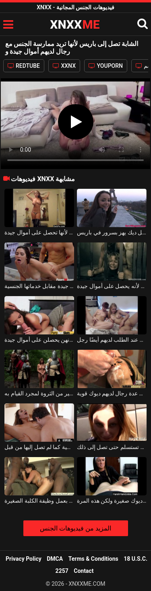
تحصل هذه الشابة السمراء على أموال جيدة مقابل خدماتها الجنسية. (39, 286)
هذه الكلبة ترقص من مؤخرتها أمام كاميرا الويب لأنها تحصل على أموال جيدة (39, 232)
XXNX (64, 66)
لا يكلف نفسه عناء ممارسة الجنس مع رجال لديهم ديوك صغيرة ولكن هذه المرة (112, 500)
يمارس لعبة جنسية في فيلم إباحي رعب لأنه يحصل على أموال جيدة (112, 286)
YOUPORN (106, 66)
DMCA (55, 558)
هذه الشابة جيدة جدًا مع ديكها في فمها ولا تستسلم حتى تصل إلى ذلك (112, 447)
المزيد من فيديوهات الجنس (75, 528)
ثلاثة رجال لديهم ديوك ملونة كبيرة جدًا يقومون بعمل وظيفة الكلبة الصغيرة (39, 500)
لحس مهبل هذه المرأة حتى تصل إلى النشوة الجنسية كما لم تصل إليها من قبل (39, 447)
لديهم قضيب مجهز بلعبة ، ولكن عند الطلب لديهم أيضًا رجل (112, 339)
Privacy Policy (23, 558)
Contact (83, 571)
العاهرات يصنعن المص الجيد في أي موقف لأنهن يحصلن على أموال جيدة (39, 339)
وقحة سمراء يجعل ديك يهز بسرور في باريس (112, 232)
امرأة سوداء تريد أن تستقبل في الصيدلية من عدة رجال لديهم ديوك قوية (112, 393)
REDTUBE (24, 66)
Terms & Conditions (93, 558)
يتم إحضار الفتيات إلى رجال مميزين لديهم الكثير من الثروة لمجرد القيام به (39, 393)
